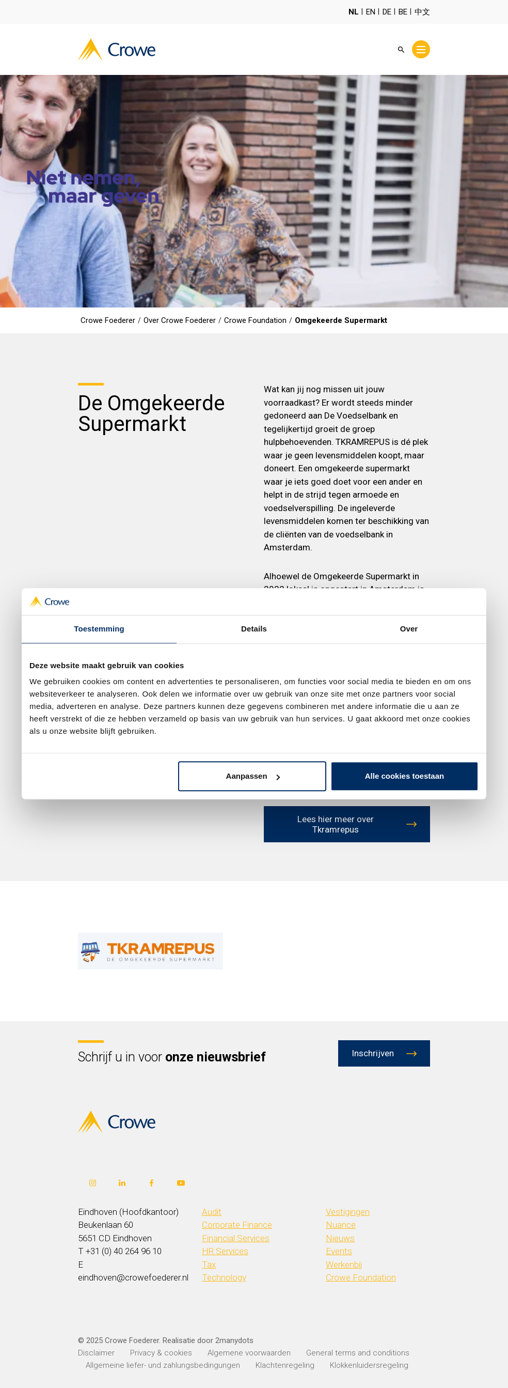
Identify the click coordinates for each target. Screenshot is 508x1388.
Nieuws (340, 1238)
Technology (224, 1277)
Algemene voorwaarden (249, 1353)
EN (370, 12)
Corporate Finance (237, 1225)
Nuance (341, 1225)
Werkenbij (344, 1264)
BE (403, 12)
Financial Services (235, 1238)
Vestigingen (348, 1212)
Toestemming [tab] (99, 629)
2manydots (234, 1340)
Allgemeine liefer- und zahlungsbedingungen (163, 1365)
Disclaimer (96, 1353)
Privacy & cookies (161, 1353)
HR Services (225, 1251)
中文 (422, 12)
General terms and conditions (357, 1353)
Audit (211, 1212)
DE (387, 12)
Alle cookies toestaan (404, 776)
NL (353, 12)
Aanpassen (253, 776)
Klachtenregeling (285, 1365)
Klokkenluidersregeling (369, 1365)
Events (339, 1251)
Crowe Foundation (361, 1277)
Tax (209, 1264)
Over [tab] (409, 629)
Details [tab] (254, 629)
